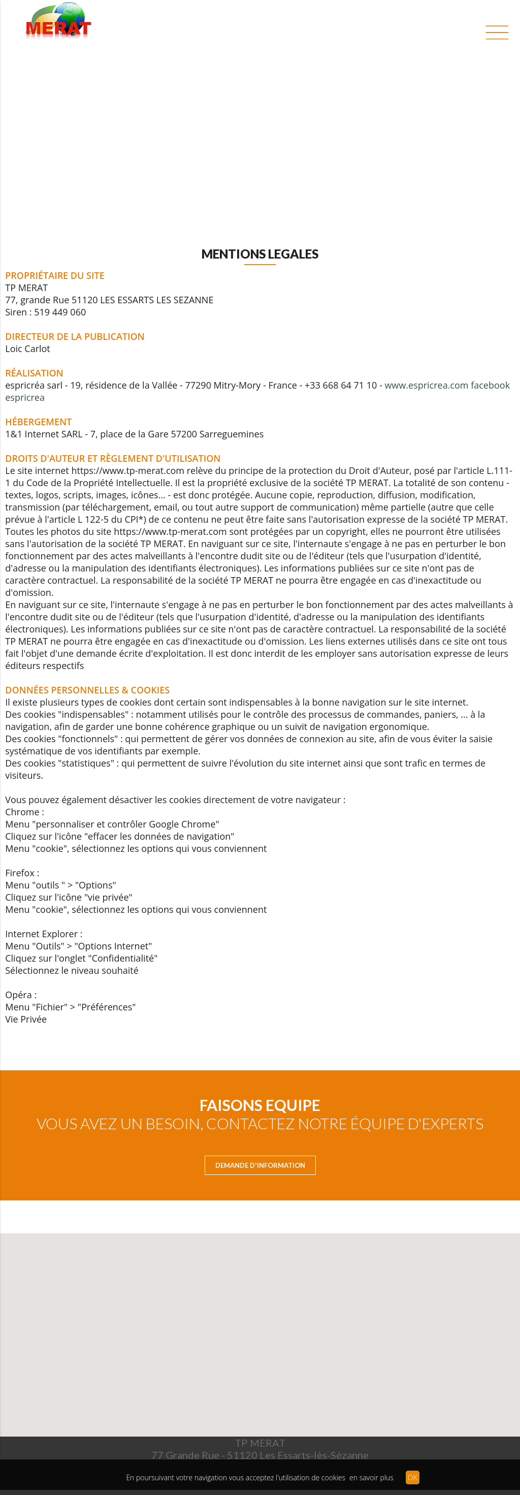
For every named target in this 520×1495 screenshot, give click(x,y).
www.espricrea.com (426, 385)
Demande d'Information (260, 1165)
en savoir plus (371, 1477)
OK (412, 1477)
